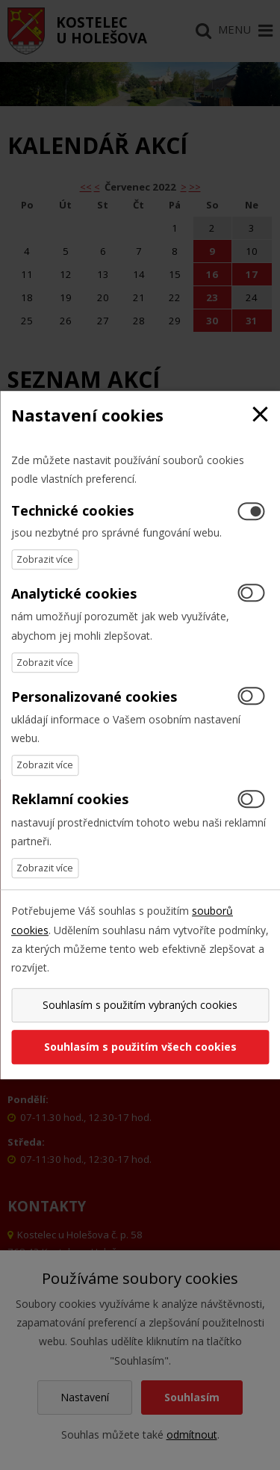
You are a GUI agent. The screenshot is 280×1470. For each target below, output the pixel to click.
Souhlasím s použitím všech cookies (140, 1047)
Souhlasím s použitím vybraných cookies (140, 1005)
